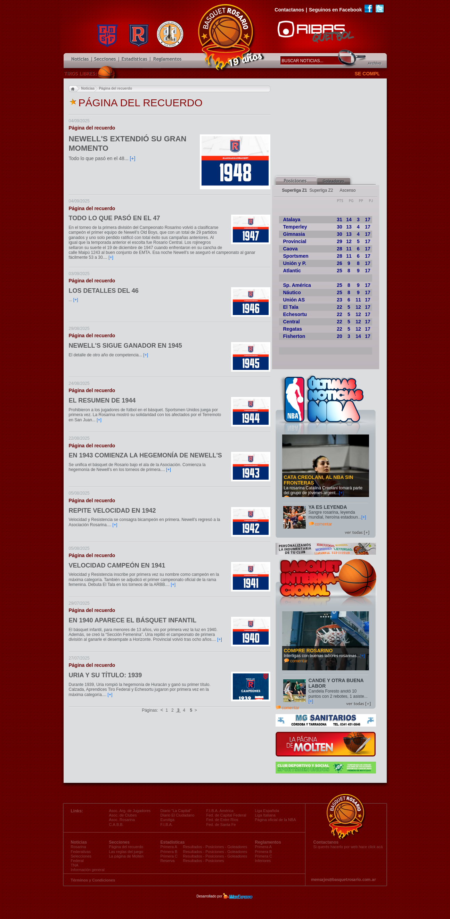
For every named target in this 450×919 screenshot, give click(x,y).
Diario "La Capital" (176, 811)
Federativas (81, 852)
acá (380, 847)
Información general (88, 870)
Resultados (192, 847)
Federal (77, 861)
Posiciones (214, 847)
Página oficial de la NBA (275, 820)
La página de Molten (126, 856)
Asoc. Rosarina (122, 820)
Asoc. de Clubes (123, 815)
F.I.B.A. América (220, 811)
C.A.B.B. (116, 824)
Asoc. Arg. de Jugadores (130, 811)
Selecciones (81, 856)
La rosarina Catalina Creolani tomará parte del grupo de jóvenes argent (323, 490)
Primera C (263, 856)
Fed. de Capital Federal (226, 815)
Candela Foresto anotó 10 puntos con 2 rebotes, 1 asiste (336, 693)
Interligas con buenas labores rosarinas (320, 655)
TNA (75, 865)
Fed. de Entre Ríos (222, 820)
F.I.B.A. (167, 824)
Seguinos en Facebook (335, 10)
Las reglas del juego (126, 852)
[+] (341, 492)
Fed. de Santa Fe (221, 824)
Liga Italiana (265, 815)
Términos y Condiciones (93, 880)
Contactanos (289, 10)
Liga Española (267, 811)
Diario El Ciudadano (178, 815)
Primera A (263, 847)
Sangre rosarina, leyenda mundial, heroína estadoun (333, 515)
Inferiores (263, 861)
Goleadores (237, 847)
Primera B (263, 852)
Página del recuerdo (126, 847)
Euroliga (167, 820)
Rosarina (78, 847)
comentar (323, 524)
